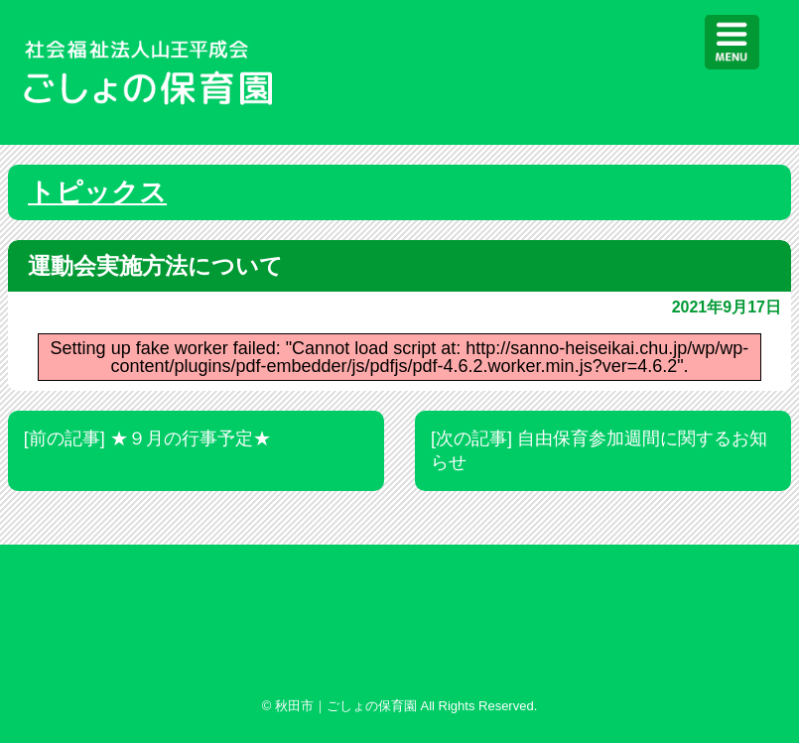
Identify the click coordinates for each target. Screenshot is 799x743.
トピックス (97, 192)
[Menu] (732, 42)
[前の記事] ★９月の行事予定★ (147, 438)
